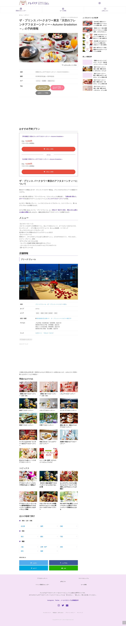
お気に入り (63, 581)
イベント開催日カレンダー (42, 584)
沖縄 (61, 526)
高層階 (44, 81)
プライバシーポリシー (70, 612)
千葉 (61, 536)
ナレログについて (47, 612)
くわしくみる (49, 149)
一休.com (45, 333)
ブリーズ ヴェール (41, 304)
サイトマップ (80, 612)
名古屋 (23, 526)
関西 (23, 541)
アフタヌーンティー (26, 339)
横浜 (41, 536)
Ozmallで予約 (57, 87)
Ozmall (51, 333)
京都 (61, 547)
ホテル (38, 81)
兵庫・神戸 (43, 547)
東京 (37, 313)
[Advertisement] (48, 113)
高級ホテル (51, 81)
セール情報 (63, 9)
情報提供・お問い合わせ (58, 612)
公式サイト (39, 333)
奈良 (22, 551)
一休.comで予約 (42, 87)
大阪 (22, 547)
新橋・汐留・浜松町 (46, 313)
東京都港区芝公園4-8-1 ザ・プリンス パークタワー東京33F (54, 318)
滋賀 (41, 551)
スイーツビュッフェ (84, 578)
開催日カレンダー (21, 9)
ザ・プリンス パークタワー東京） (57, 304)
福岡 (41, 526)
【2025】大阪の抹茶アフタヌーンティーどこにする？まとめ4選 (48, 485)
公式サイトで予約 (43, 93)
